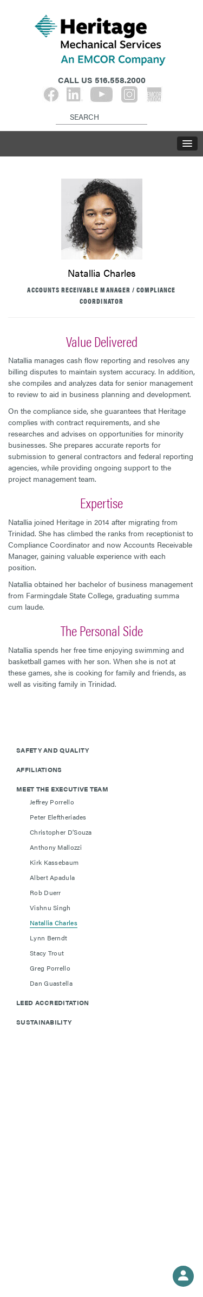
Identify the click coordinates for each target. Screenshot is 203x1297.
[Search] (58, 108)
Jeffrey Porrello (52, 802)
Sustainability (43, 1022)
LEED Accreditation (52, 1002)
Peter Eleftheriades (58, 817)
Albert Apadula (52, 877)
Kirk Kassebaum (54, 862)
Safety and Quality (52, 750)
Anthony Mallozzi (56, 847)
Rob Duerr (45, 892)
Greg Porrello (50, 968)
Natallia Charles (53, 922)
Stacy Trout (47, 953)
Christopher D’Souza (61, 832)
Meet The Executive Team (62, 789)
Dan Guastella (51, 983)
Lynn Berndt (48, 938)
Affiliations (39, 769)
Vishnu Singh (50, 907)
